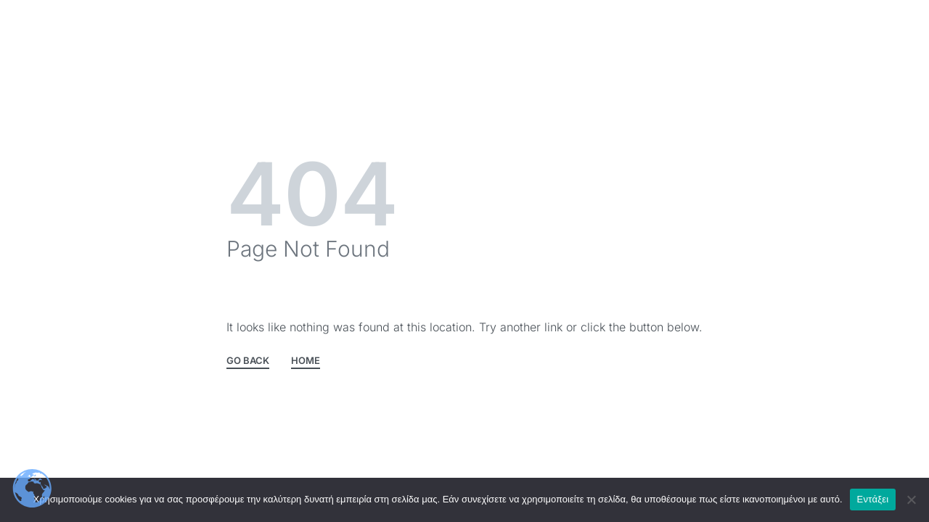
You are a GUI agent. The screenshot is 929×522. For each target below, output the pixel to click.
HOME (305, 361)
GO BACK (247, 361)
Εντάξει (873, 499)
